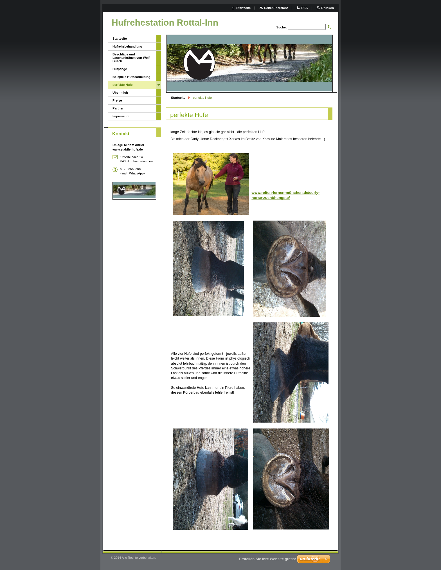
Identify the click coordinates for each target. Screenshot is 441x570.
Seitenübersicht (276, 8)
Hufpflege (119, 69)
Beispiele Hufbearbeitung (131, 76)
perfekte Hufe (122, 84)
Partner (117, 108)
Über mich (120, 92)
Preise (117, 100)
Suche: (281, 27)
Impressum (120, 116)
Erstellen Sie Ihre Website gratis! (267, 559)
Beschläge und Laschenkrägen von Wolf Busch (131, 58)
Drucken (327, 8)
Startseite (178, 97)
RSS (304, 8)
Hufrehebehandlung (127, 46)
